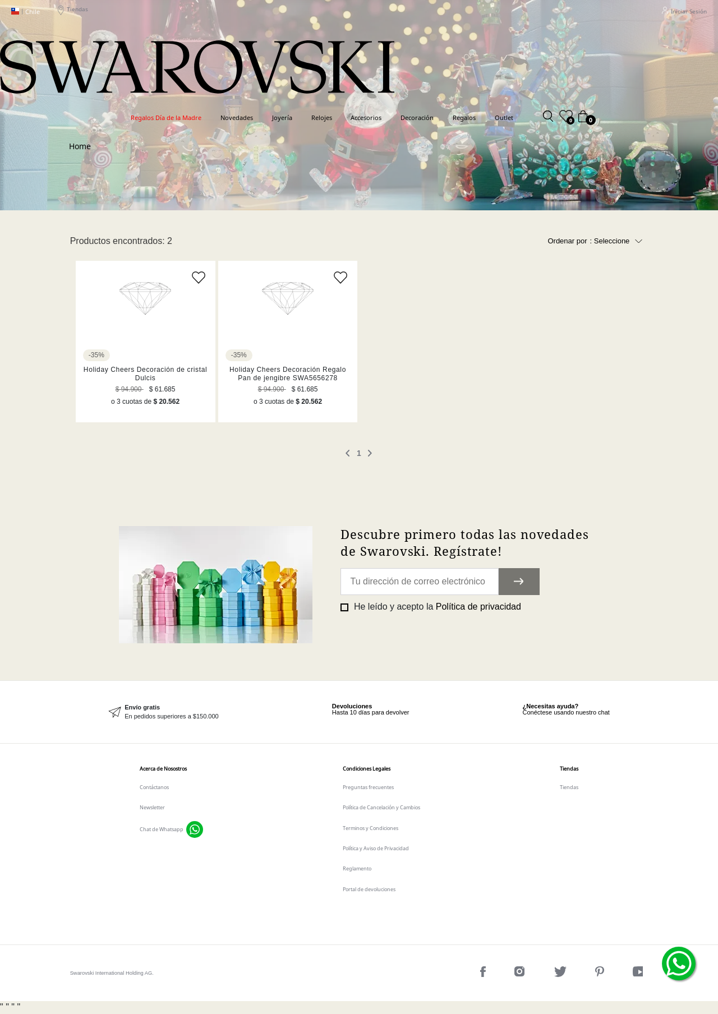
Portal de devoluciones (369, 889)
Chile (25, 11)
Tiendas (73, 11)
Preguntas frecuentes (368, 787)
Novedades (236, 117)
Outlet (504, 117)
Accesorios (366, 117)
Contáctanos (154, 787)
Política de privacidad (478, 606)
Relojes (321, 117)
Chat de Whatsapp (161, 829)
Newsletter (152, 807)
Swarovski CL (80, 145)
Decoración (417, 117)
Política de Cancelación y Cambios (381, 807)
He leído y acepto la (436, 606)
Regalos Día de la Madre (166, 117)
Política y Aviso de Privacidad (376, 848)
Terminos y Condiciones (370, 828)
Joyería (282, 117)
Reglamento (357, 868)
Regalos (464, 117)
